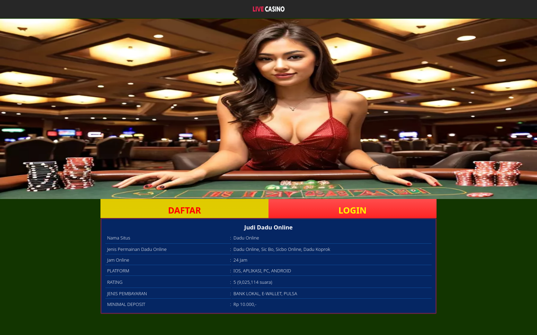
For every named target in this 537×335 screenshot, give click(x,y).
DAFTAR (184, 210)
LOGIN (352, 210)
